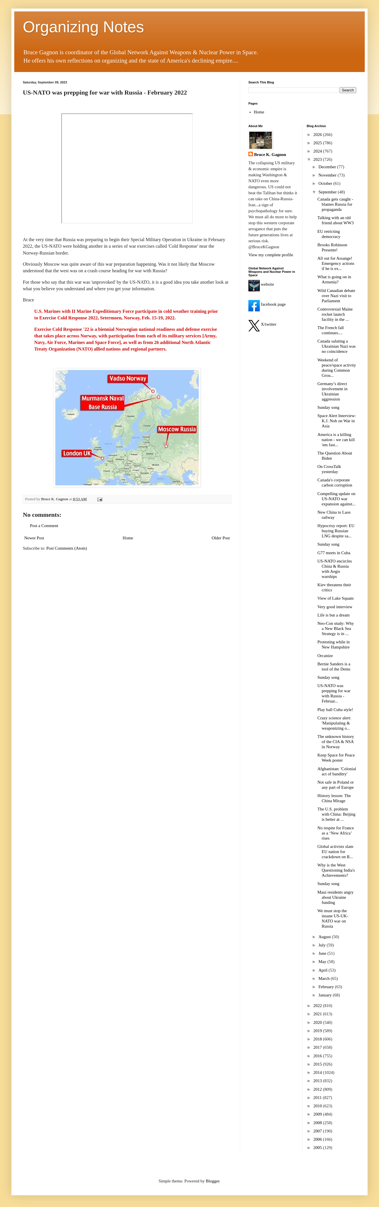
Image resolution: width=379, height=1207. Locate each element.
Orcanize (325, 655)
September (328, 192)
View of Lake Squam (335, 598)
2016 (318, 1056)
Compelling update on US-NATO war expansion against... (336, 498)
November (328, 175)
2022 (318, 1005)
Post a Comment (44, 525)
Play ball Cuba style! (335, 709)
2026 (318, 134)
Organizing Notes (83, 27)
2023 (318, 159)
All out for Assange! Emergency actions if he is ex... (335, 263)
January (326, 995)
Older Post (221, 538)
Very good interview (334, 606)
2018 (318, 1039)
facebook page (267, 304)
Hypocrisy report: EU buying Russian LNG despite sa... (335, 530)
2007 (318, 1131)
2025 (318, 143)
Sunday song (328, 407)
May (323, 961)
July (323, 945)
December (328, 167)
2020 (318, 1022)
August (325, 936)
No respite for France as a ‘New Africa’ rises (335, 833)
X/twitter (262, 324)
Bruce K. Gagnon (270, 154)
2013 (318, 1080)
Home (128, 538)
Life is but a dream (333, 615)
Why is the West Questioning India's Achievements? (336, 870)
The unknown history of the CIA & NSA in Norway (335, 741)
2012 (318, 1089)
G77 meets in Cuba (333, 553)
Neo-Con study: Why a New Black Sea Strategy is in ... (335, 628)
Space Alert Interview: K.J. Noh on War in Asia (336, 420)
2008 (318, 1122)
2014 (318, 1072)
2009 (318, 1114)
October (326, 183)
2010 (318, 1106)
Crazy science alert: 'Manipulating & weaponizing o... (334, 723)
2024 (318, 151)
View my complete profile (270, 255)
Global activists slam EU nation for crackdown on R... (335, 851)
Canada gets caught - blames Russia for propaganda (335, 204)
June (323, 953)
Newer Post (34, 538)
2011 (318, 1097)
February (327, 986)
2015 (318, 1064)
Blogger (213, 1181)
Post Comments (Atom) (66, 548)
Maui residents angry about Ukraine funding (335, 897)
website (261, 284)
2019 (318, 1030)
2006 (318, 1139)
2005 (318, 1147)
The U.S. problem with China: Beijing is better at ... (336, 814)
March (325, 978)
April (324, 970)
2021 (318, 1014)
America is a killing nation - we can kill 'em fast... (336, 439)
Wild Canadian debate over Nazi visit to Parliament (336, 295)
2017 (318, 1047)
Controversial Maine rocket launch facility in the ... (335, 314)
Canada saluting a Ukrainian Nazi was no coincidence (336, 346)
